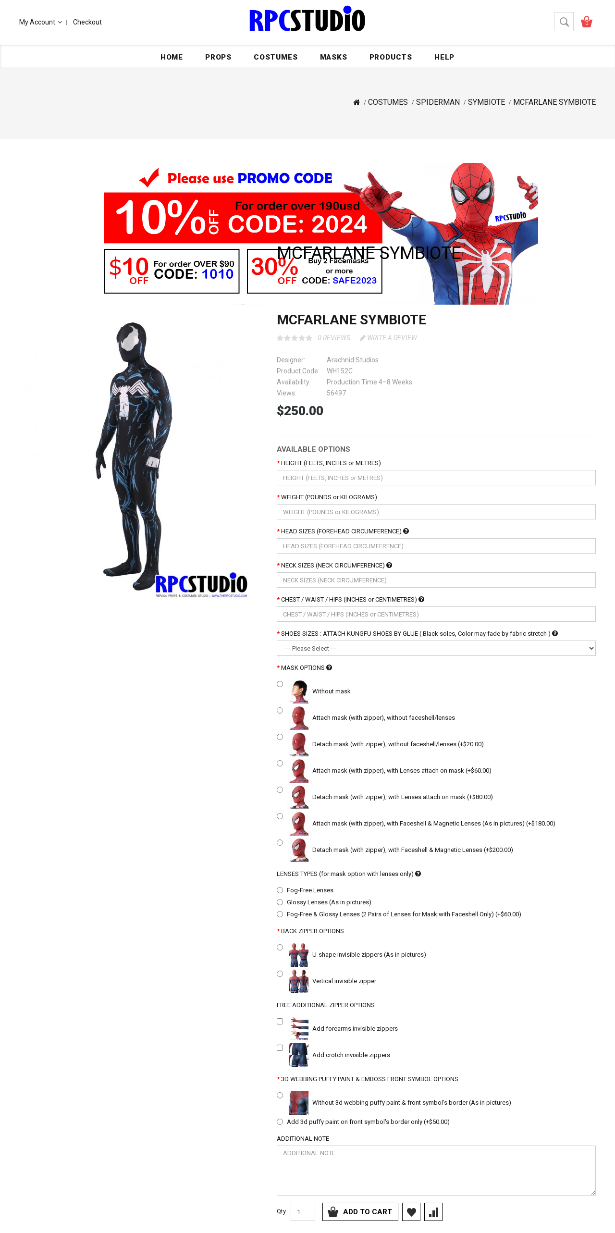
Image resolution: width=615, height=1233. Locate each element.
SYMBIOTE (486, 102)
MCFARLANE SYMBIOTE (554, 102)
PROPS (218, 57)
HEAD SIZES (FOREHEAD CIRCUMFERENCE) (345, 531)
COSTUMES (275, 57)
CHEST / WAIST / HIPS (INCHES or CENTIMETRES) (352, 599)
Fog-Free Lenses (310, 890)
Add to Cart (367, 1212)
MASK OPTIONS (306, 667)
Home (171, 57)
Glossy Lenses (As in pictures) (329, 902)
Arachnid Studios (353, 360)
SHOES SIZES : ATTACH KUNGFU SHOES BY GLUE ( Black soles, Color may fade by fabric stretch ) (419, 633)
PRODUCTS (390, 57)
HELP (444, 57)
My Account (40, 22)
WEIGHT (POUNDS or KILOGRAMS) (329, 497)
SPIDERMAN (438, 102)
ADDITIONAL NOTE (303, 1138)
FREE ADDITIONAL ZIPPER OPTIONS (326, 1005)
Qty (281, 1211)
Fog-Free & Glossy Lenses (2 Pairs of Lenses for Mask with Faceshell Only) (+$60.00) (404, 914)
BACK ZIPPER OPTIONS (312, 931)
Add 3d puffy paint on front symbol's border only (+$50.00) (368, 1121)
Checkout (87, 22)
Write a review (388, 338)
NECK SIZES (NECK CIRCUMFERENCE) (336, 565)
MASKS (333, 57)
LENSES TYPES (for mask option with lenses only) (349, 873)
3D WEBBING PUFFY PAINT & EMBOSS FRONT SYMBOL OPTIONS (369, 1079)
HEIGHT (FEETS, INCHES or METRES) (331, 463)
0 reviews (334, 338)
